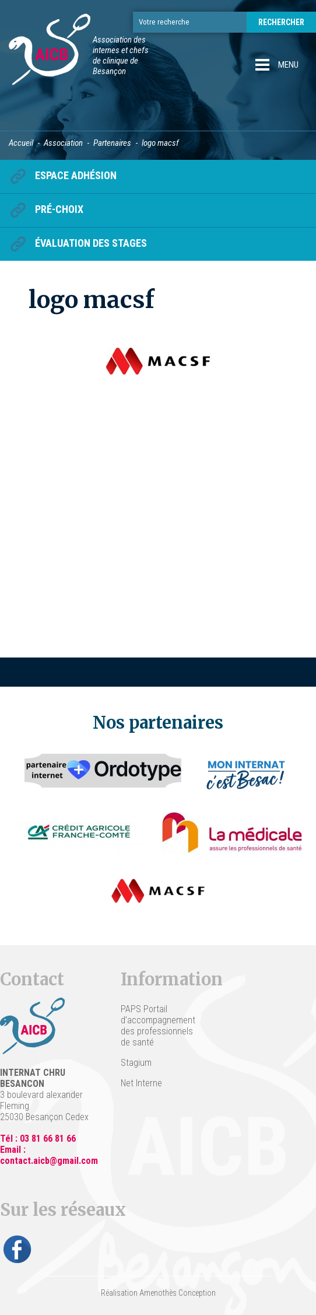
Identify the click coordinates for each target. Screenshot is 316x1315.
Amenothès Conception (177, 1292)
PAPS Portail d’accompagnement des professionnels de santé (158, 1025)
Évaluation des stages (91, 243)
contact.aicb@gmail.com (49, 1160)
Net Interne (141, 1083)
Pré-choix (59, 209)
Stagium (136, 1062)
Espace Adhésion (76, 175)
